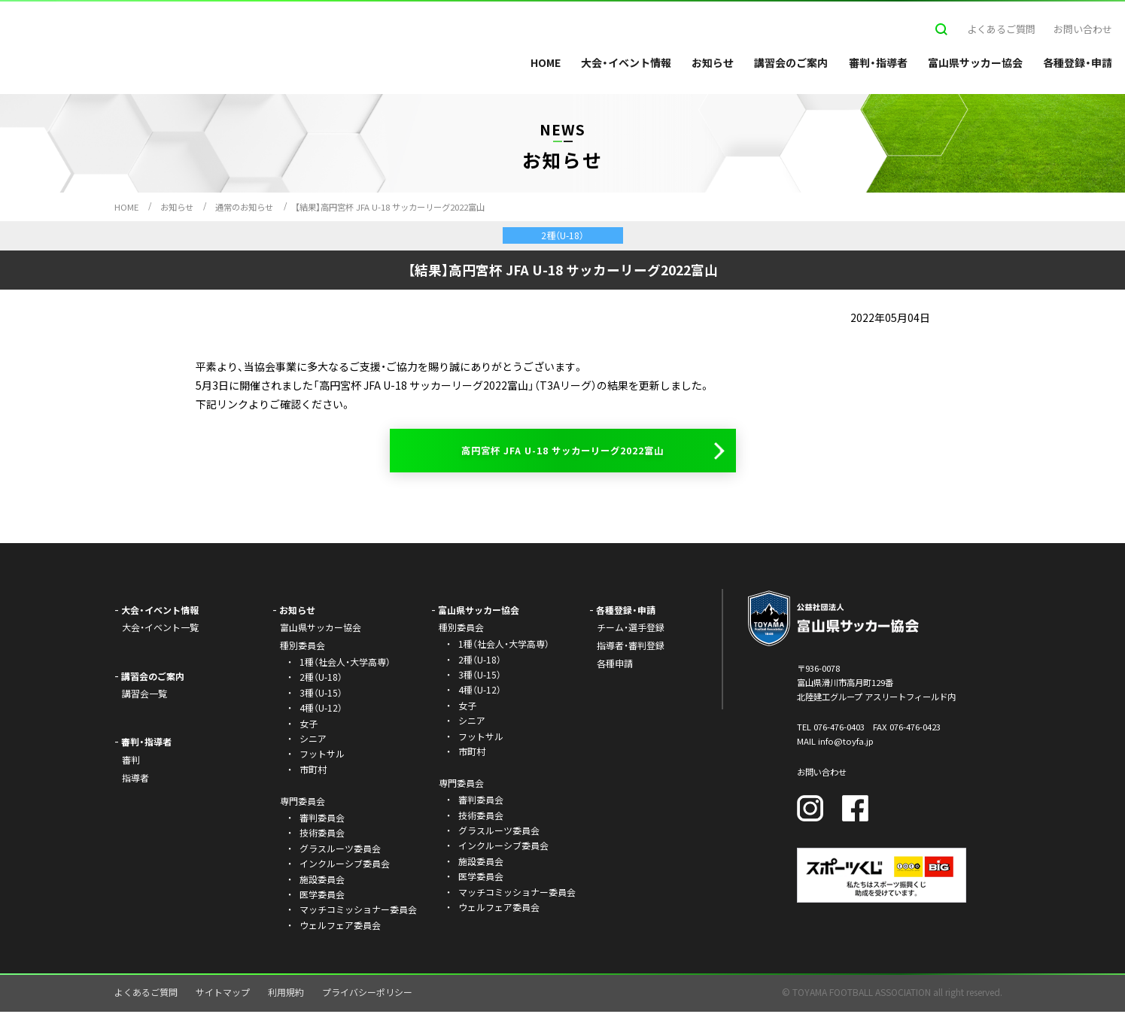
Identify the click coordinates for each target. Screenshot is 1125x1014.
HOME (546, 62)
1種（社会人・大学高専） (345, 663)
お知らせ (713, 62)
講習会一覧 (144, 695)
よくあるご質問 (1001, 29)
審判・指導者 (878, 62)
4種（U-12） (320, 709)
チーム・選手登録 (630, 629)
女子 (308, 725)
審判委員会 (322, 819)
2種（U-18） (320, 678)
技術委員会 (322, 834)
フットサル (322, 755)
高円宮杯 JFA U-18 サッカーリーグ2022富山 (562, 451)
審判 (131, 761)
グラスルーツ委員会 (340, 850)
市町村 (313, 771)
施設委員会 (322, 880)
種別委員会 (461, 629)
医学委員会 (322, 896)
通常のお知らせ (244, 207)
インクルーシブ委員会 (344, 865)
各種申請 (615, 665)
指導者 (135, 779)
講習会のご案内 (791, 62)
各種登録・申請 (1077, 62)
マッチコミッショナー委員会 (358, 911)
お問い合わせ (1083, 29)
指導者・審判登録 (630, 647)
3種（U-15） (320, 694)
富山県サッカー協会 (975, 62)
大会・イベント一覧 (160, 629)
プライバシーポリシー (367, 994)
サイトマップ (223, 994)
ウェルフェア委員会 (340, 927)
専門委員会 (461, 785)
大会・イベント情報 (626, 62)
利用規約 (286, 994)
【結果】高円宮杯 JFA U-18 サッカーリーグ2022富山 (390, 207)
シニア (313, 740)
